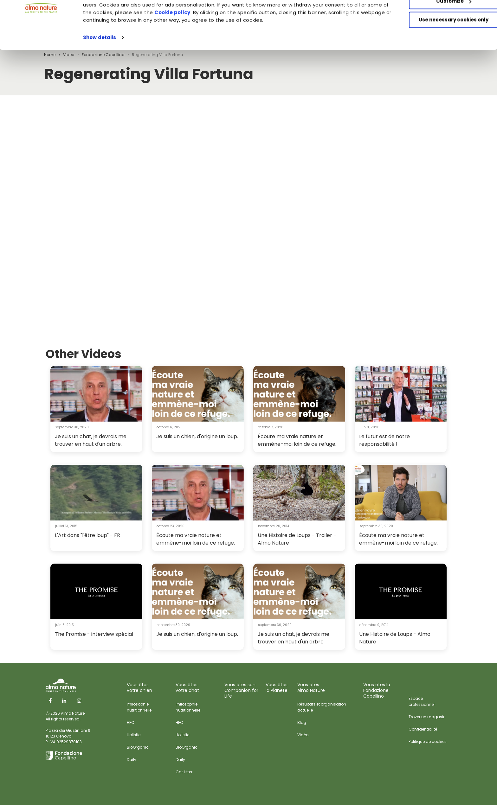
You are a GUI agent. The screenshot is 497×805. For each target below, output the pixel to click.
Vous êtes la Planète (276, 687)
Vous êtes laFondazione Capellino (376, 690)
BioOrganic (138, 747)
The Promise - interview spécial (94, 634)
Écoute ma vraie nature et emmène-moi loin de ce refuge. (297, 440)
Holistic (134, 735)
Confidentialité (423, 729)
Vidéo (302, 735)
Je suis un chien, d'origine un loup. (197, 436)
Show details (99, 70)
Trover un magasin (427, 716)
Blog (301, 722)
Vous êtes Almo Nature (311, 687)
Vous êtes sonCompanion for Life (241, 690)
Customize (444, 34)
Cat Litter (184, 772)
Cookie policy (208, 45)
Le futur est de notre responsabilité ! (384, 440)
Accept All (444, 15)
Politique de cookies (428, 741)
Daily (131, 759)
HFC (130, 722)
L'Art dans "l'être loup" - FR (87, 535)
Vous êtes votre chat (187, 687)
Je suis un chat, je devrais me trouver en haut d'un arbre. (90, 440)
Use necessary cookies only (444, 53)
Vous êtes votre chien (139, 687)
